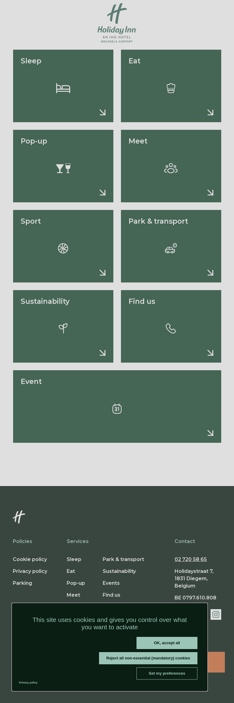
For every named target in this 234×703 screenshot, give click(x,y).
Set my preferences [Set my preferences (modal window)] (167, 673)
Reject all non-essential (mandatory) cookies (148, 658)
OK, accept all (167, 643)
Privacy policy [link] (28, 682)
